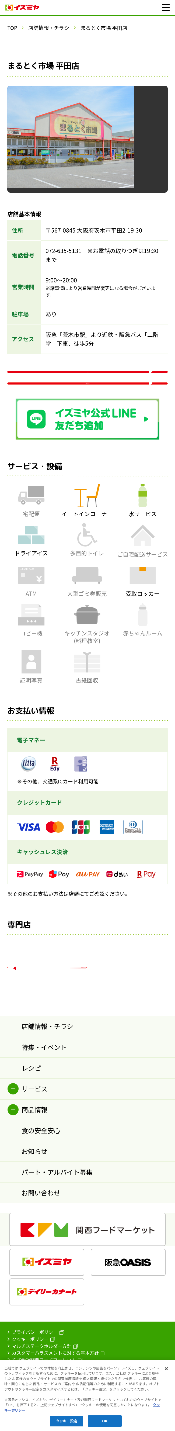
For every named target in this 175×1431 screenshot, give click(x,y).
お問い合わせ (41, 1247)
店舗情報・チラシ (48, 27)
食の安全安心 (41, 1184)
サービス (34, 1142)
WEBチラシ (87, 380)
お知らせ (34, 1205)
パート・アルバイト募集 (57, 1226)
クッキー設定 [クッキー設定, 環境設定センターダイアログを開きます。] (66, 1423)
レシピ (31, 1121)
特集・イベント (44, 1101)
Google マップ (87, 413)
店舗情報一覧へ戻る (49, 1014)
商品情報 (34, 1163)
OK (104, 1423)
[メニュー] (166, 7)
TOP (12, 27)
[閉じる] (166, 1371)
